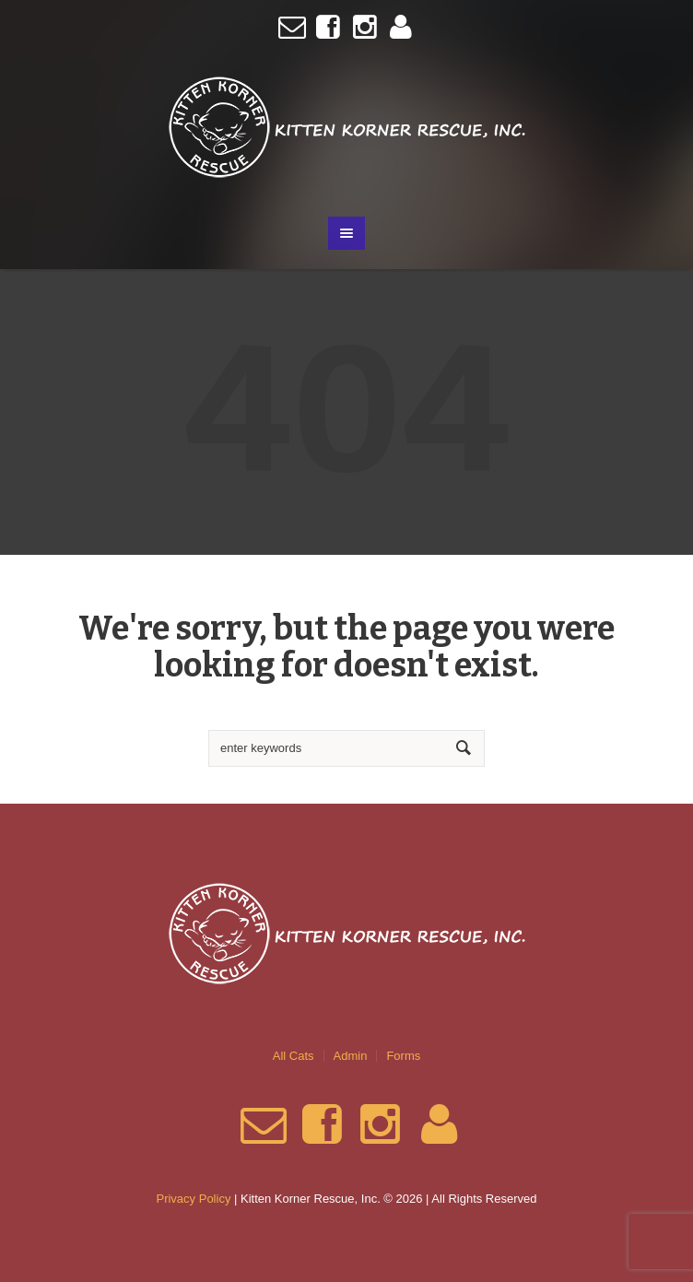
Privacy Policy (193, 1199)
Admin (351, 1056)
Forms (403, 1056)
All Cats (293, 1056)
